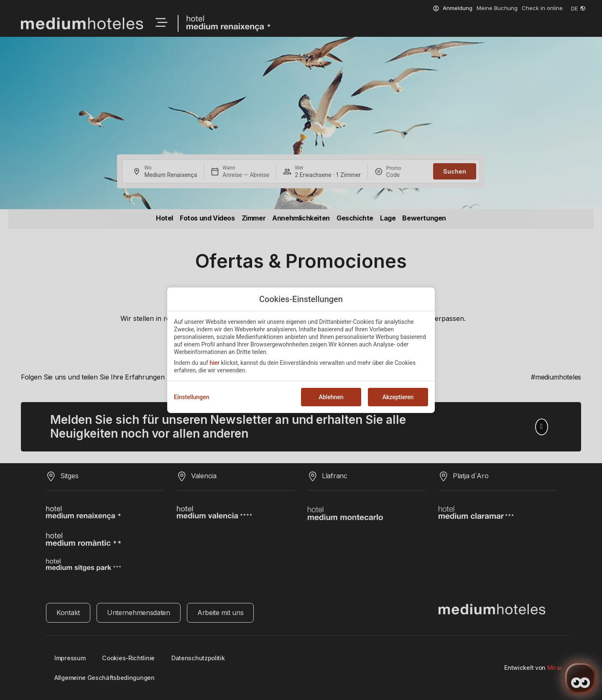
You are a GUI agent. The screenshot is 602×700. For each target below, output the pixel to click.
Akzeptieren (398, 397)
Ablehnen (331, 397)
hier (214, 362)
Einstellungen (191, 397)
